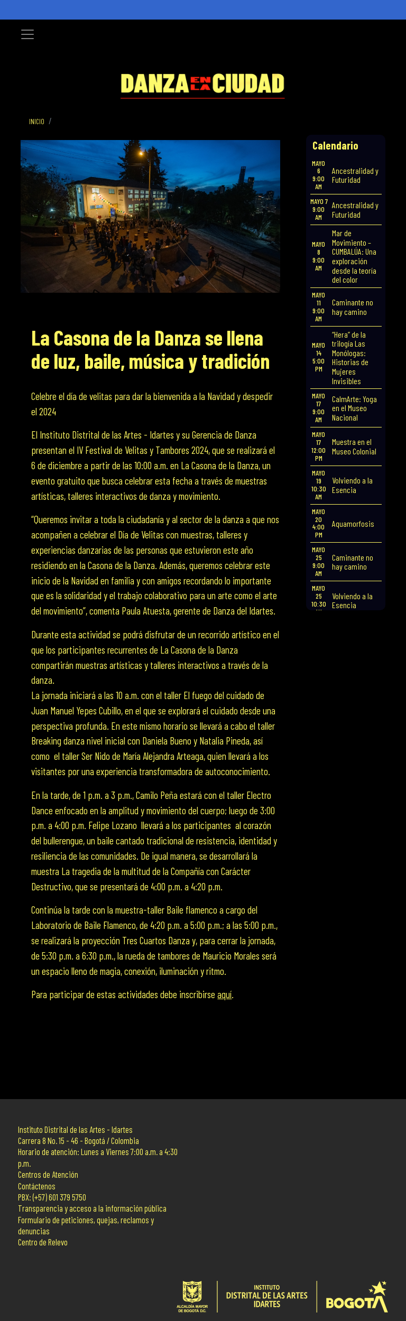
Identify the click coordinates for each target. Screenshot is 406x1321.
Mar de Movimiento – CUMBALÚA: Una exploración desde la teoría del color (354, 256)
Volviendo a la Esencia (352, 485)
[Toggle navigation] (27, 34)
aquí (224, 994)
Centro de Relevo (43, 1242)
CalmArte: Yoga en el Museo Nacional (354, 408)
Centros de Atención (48, 1174)
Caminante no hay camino (352, 307)
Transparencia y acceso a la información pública (92, 1208)
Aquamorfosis (353, 523)
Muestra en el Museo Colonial (354, 446)
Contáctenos (37, 1186)
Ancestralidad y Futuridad (355, 175)
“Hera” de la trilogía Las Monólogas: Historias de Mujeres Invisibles (350, 357)
